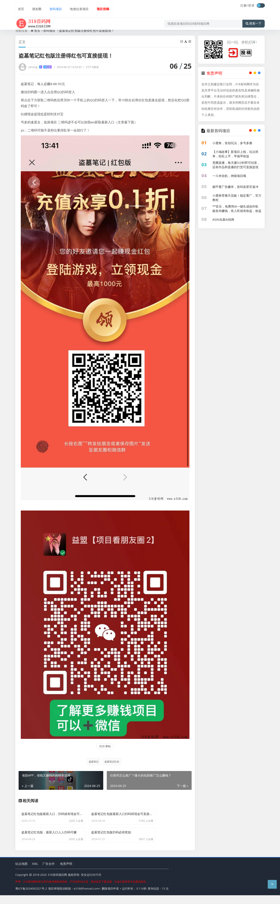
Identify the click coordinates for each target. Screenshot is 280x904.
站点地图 (21, 873)
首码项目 (53, 6)
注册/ (244, 5)
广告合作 (48, 873)
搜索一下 (253, 18)
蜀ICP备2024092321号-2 (31, 897)
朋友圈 (34, 6)
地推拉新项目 (77, 6)
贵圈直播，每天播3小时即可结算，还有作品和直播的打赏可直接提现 (236, 165)
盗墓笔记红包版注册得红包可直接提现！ (86, 30)
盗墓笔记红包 (112, 761)
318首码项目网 (57, 884)
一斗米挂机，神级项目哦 (229, 176)
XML (35, 873)
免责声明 (66, 873)
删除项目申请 (110, 897)
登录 (251, 5)
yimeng (40, 67)
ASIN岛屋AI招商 (223, 219)
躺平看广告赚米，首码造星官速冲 (235, 187)
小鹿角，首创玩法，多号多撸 (232, 143)
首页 (18, 6)
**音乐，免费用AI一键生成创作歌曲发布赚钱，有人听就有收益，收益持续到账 (236, 210)
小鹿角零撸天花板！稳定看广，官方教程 (236, 197)
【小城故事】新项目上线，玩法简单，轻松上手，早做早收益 (235, 154)
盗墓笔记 (92, 761)
